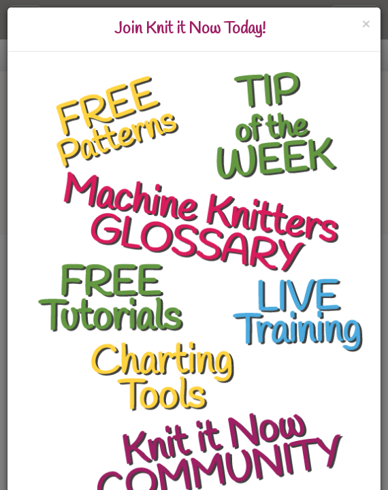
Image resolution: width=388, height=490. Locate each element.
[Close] (366, 23)
